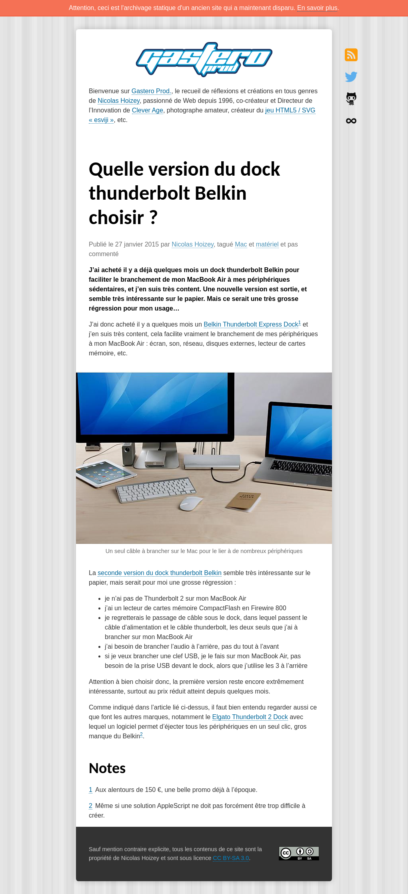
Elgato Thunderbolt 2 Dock (250, 717)
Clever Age (147, 110)
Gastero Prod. (152, 91)
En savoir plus (317, 7)
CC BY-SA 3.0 (231, 858)
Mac (241, 244)
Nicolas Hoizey (119, 100)
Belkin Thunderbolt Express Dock (251, 324)
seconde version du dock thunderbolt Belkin (160, 572)
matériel (267, 244)
